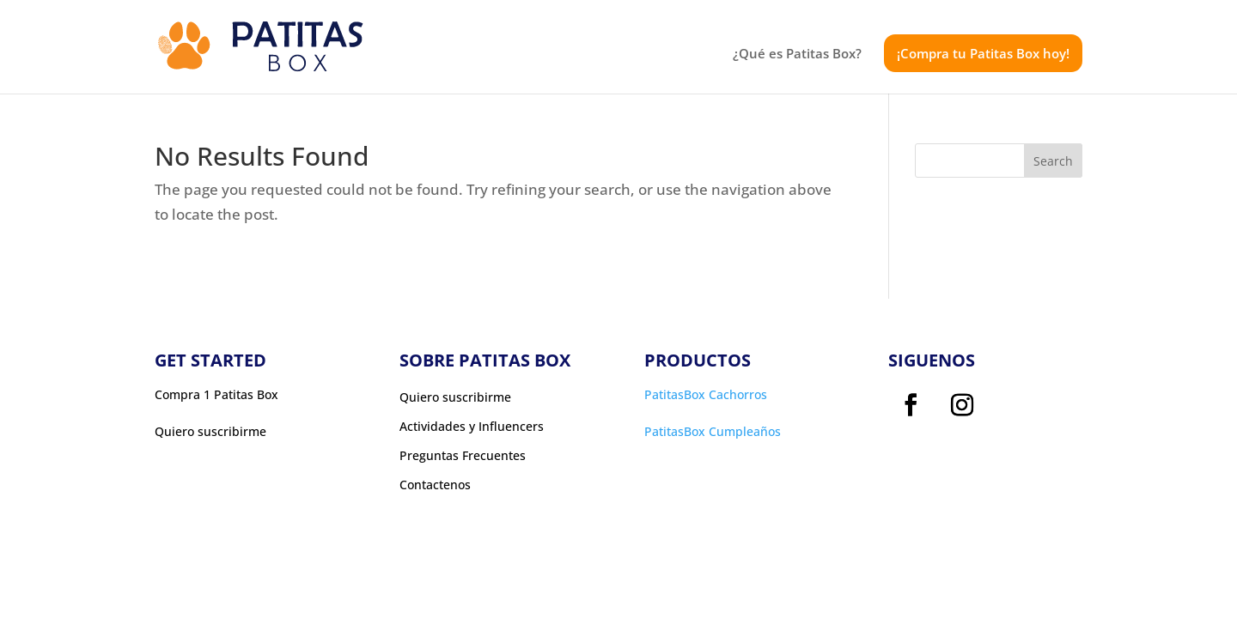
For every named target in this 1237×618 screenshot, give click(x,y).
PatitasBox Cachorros (705, 394)
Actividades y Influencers (471, 426)
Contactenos (435, 485)
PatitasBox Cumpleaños (712, 431)
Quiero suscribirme (455, 397)
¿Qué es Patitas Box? (797, 54)
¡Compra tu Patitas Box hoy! (983, 53)
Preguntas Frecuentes (462, 456)
